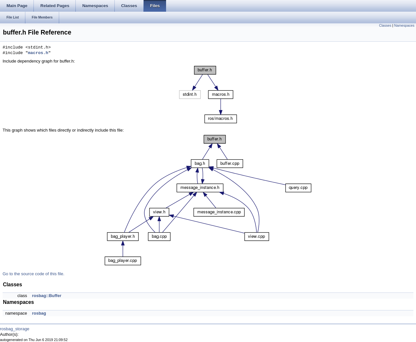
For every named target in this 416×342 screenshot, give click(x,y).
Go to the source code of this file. (33, 273)
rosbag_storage (14, 328)
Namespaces (404, 25)
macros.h (38, 53)
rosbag (39, 313)
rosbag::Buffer (46, 295)
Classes (385, 25)
